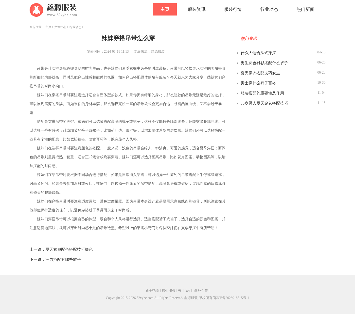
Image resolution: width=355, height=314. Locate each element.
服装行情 (233, 9)
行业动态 (269, 9)
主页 (164, 9)
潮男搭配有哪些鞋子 (63, 259)
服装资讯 (197, 9)
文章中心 (60, 27)
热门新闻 (305, 9)
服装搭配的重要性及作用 (262, 93)
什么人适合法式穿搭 (258, 53)
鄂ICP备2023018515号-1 (231, 298)
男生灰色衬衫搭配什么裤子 (264, 63)
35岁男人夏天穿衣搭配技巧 (264, 103)
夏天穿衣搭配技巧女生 (260, 73)
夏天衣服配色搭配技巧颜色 (69, 249)
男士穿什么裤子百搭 (258, 83)
